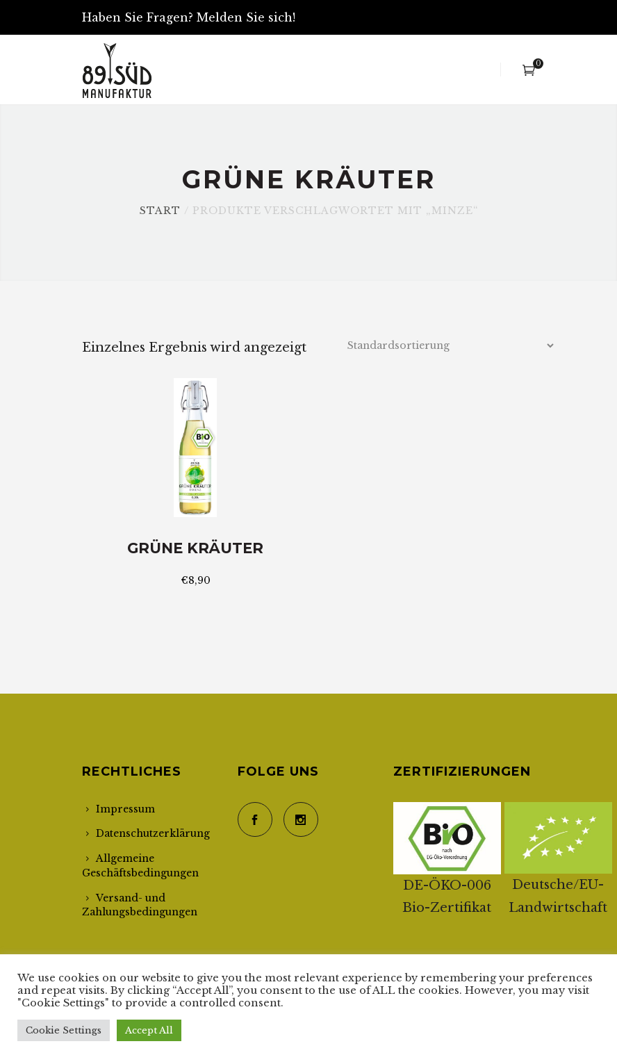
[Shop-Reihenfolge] (450, 345)
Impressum (125, 809)
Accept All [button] (149, 1030)
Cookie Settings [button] (63, 1030)
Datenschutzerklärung (153, 833)
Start (160, 210)
